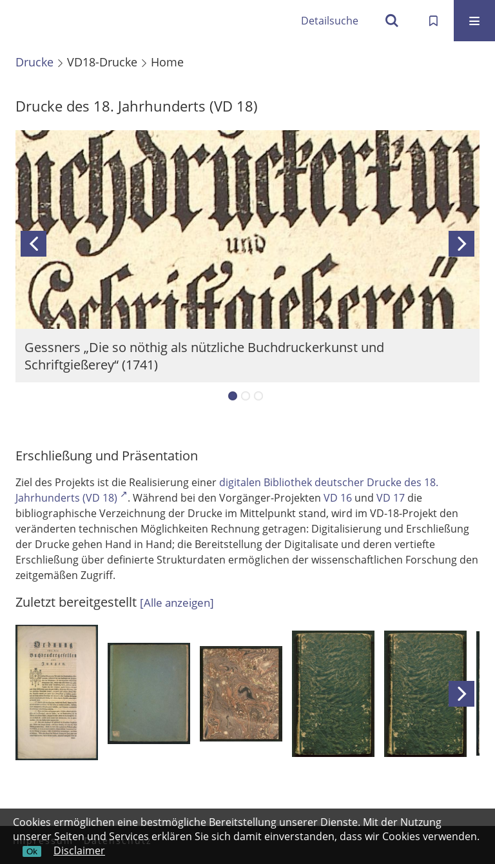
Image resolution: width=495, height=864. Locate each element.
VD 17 (390, 498)
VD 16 (338, 498)
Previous (33, 244)
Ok (31, 851)
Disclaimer (79, 850)
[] (177, 602)
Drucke (34, 62)
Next (461, 244)
